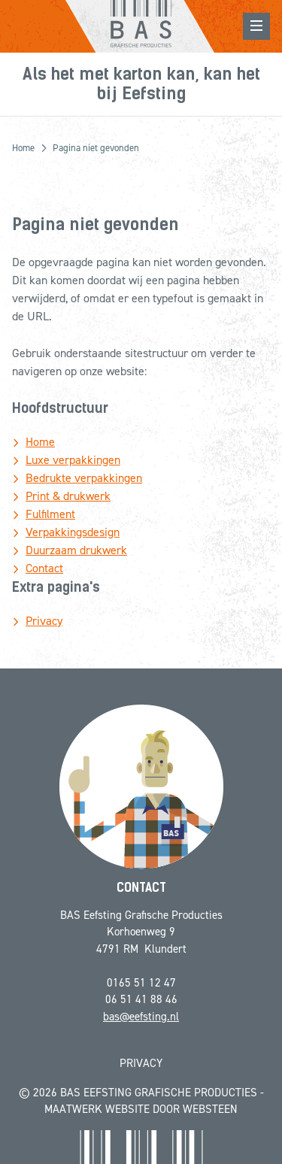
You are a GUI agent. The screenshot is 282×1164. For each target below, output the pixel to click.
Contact (44, 568)
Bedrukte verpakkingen (84, 478)
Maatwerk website (97, 1109)
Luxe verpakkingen (73, 460)
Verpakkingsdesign (73, 532)
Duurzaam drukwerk (76, 550)
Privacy (44, 621)
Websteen (210, 1109)
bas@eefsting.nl (141, 1016)
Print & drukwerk (68, 496)
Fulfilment (50, 514)
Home (40, 442)
